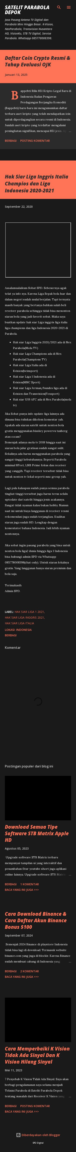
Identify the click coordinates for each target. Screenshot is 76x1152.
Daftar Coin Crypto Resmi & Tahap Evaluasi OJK (37, 61)
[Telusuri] (59, 7)
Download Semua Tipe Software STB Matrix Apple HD (37, 833)
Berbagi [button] (11, 141)
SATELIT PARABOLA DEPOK (27, 10)
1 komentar (29, 884)
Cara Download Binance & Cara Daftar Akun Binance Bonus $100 (36, 920)
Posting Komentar (35, 141)
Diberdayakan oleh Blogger (38, 1135)
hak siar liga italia (19, 623)
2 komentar (29, 971)
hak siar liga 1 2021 (29, 612)
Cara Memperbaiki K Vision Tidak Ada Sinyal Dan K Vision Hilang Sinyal (37, 1055)
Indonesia (24, 630)
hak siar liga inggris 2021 (24, 617)
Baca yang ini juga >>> (22, 890)
